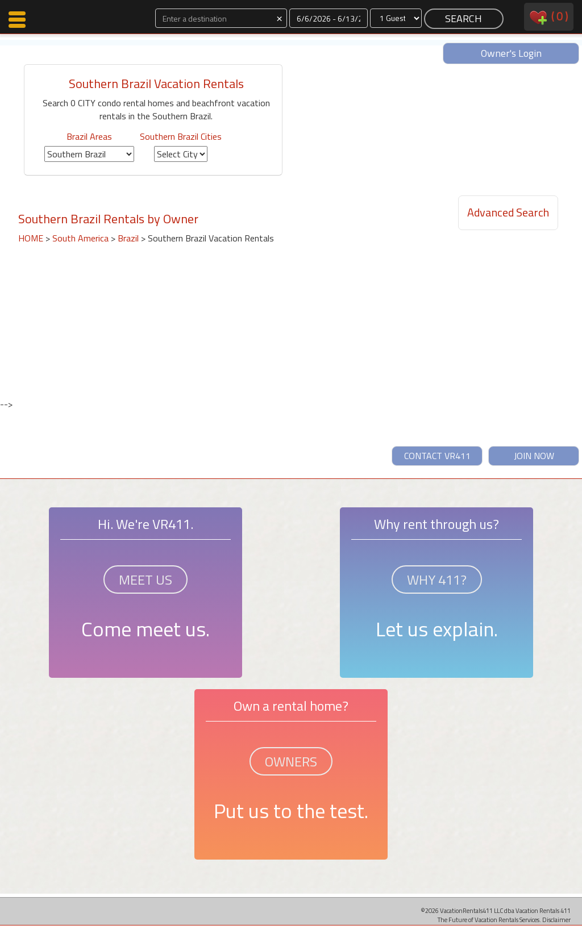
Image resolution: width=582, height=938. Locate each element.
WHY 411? (437, 579)
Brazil (128, 238)
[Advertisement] (148, 314)
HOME (30, 238)
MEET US (145, 579)
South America (80, 238)
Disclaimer (556, 919)
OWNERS (291, 761)
